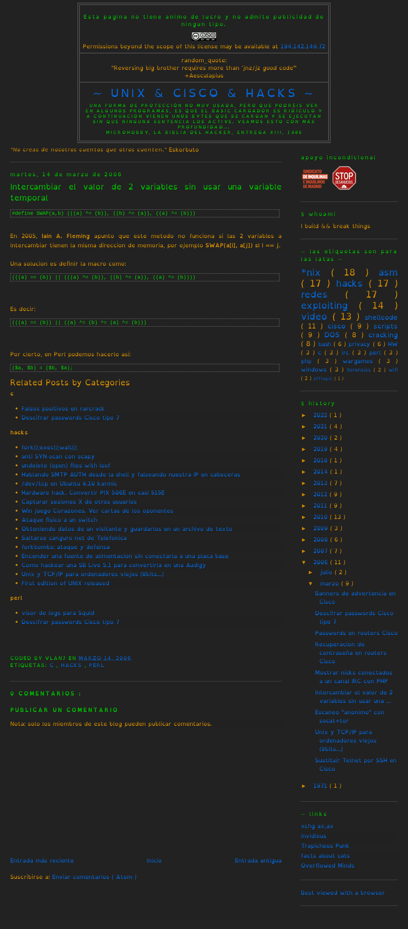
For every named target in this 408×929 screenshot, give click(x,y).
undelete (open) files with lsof (66, 465)
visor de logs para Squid (58, 613)
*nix (311, 272)
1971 (321, 785)
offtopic (323, 378)
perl (96, 665)
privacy (359, 344)
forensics (359, 369)
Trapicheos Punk (325, 845)
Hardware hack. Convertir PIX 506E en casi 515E (93, 492)
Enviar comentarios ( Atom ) (94, 877)
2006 (321, 562)
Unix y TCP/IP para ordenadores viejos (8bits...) (93, 574)
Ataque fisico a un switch (59, 519)
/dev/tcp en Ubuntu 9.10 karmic (69, 483)
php (306, 361)
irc (345, 352)
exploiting (324, 305)
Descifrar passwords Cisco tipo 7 (70, 417)
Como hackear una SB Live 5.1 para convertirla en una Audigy (114, 565)
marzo (330, 583)
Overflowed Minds (327, 865)
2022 (321, 415)
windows (314, 369)
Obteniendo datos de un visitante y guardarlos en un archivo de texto (127, 529)
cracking (383, 334)
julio (327, 572)
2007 (321, 551)
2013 (321, 483)
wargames (358, 361)
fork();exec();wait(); (50, 447)
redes (314, 294)
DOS (332, 334)
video (314, 316)
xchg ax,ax (317, 826)
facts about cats (325, 855)
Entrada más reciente (42, 860)
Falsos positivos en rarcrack (63, 408)
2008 (321, 539)
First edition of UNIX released (65, 583)
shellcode (381, 317)
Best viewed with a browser (343, 892)
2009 (321, 528)
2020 (321, 437)
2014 (321, 471)
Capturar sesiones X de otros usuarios (79, 501)
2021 (321, 426)
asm (388, 272)
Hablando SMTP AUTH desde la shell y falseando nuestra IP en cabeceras (131, 474)
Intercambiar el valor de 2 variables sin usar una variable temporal (146, 192)
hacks (72, 665)
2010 (321, 517)
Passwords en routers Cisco (356, 633)
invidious (313, 836)
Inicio (154, 860)
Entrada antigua (258, 860)
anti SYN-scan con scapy (58, 456)
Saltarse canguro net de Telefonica (74, 538)
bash (324, 344)
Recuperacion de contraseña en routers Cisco (350, 652)
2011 (321, 505)
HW (393, 344)
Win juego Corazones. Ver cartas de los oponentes (97, 510)
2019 (321, 449)
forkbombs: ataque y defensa (66, 547)
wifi (393, 369)
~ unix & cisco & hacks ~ (204, 92)
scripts (385, 326)
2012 (321, 494)
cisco (337, 326)
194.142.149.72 (302, 46)
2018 (321, 460)
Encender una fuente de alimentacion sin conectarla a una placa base (125, 556)
